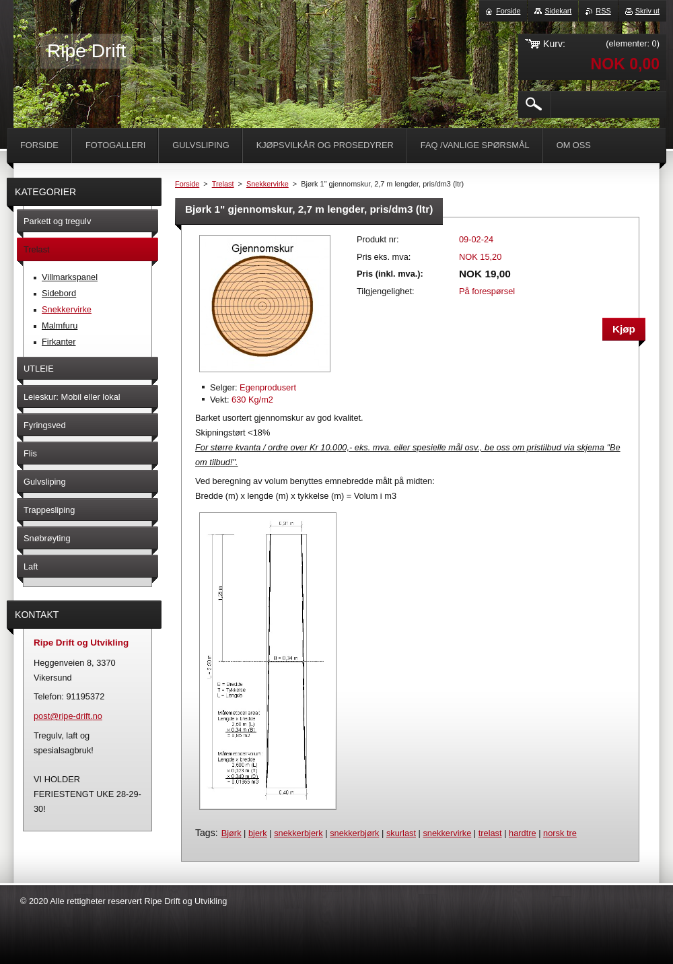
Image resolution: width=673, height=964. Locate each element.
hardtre (522, 833)
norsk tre (560, 833)
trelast (490, 833)
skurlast (401, 833)
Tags (205, 832)
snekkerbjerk (298, 833)
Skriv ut (647, 11)
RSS (603, 11)
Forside (187, 184)
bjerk (257, 833)
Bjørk (231, 833)
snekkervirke (447, 833)
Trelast (223, 184)
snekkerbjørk (354, 833)
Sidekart (557, 11)
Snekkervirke (267, 184)
